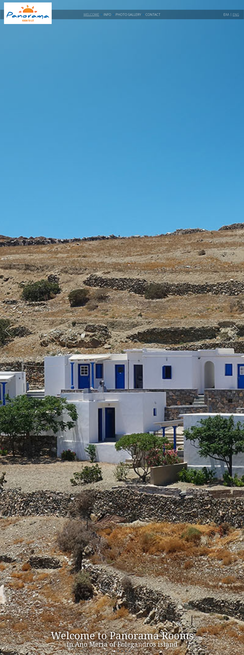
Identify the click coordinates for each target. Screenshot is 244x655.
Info (107, 14)
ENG (236, 14)
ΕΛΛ (226, 14)
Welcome (91, 14)
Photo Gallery (128, 14)
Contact (153, 14)
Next (236, 330)
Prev (8, 330)
